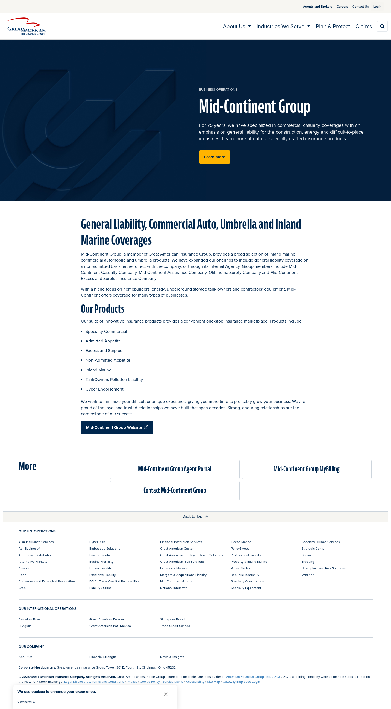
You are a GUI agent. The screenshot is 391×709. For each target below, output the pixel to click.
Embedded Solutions (104, 548)
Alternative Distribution (36, 555)
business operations (218, 89)
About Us (25, 656)
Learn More (214, 157)
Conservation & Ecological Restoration (47, 581)
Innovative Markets (174, 568)
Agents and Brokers (311, 6)
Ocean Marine (241, 542)
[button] (165, 694)
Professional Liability (246, 555)
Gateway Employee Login (241, 681)
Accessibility (195, 681)
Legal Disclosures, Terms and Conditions (94, 681)
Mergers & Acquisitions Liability (183, 574)
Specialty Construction (247, 581)
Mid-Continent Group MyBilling (307, 469)
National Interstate (173, 587)
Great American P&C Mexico (110, 625)
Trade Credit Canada (175, 625)
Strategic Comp (313, 548)
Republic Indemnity (245, 574)
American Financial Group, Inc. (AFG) (253, 676)
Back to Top (195, 516)
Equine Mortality (101, 561)
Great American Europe (106, 619)
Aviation (25, 568)
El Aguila (25, 625)
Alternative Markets (33, 561)
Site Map (213, 681)
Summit (307, 555)
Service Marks (173, 681)
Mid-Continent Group (176, 581)
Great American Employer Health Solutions (191, 555)
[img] (26, 26)
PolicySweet (240, 548)
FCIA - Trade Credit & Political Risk (114, 581)
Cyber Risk (97, 542)
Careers (336, 6)
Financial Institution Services (181, 542)
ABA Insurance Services (36, 542)
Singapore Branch (173, 619)
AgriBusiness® (29, 548)
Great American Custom (177, 548)
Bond (23, 574)
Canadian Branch (31, 619)
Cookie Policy (150, 681)
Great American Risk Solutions (182, 561)
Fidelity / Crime (100, 587)
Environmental (100, 555)
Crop (22, 587)
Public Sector (240, 568)
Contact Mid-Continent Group (174, 490)
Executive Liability (102, 574)
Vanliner (308, 574)
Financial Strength (102, 656)
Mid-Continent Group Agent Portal (174, 469)
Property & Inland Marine (249, 561)
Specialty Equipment (246, 587)
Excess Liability (100, 568)
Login (375, 6)
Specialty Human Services (321, 542)
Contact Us (354, 6)
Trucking (308, 561)
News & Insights (172, 656)
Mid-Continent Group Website (117, 427)
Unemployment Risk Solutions (324, 568)
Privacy (132, 681)
